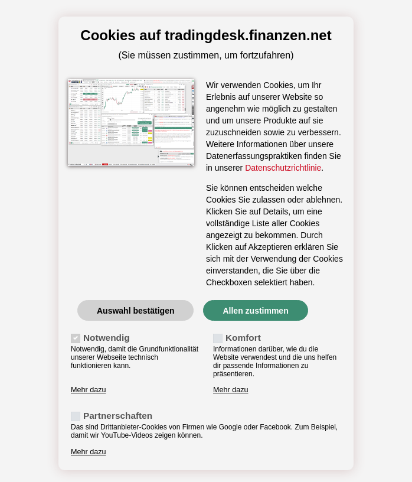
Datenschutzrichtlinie (283, 167)
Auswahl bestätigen (135, 310)
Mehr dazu (88, 390)
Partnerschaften (117, 416)
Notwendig (106, 338)
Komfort (243, 338)
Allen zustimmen (255, 310)
